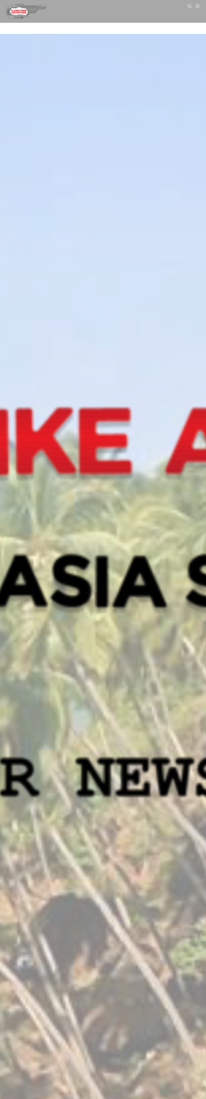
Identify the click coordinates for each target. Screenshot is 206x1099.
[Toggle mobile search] (190, 6)
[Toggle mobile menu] (198, 6)
